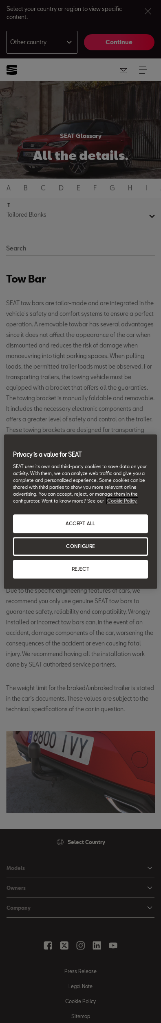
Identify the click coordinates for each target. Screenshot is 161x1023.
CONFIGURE (80, 546)
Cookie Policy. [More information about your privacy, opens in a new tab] (122, 500)
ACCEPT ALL (80, 523)
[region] (80, 511)
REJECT (80, 569)
